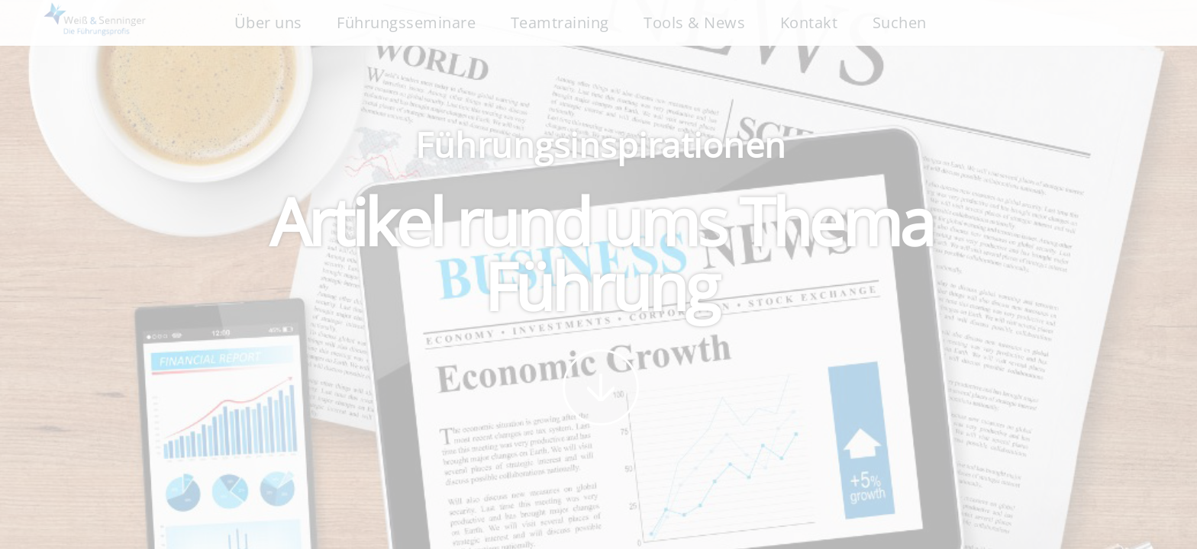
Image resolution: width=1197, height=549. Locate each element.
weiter (601, 387)
